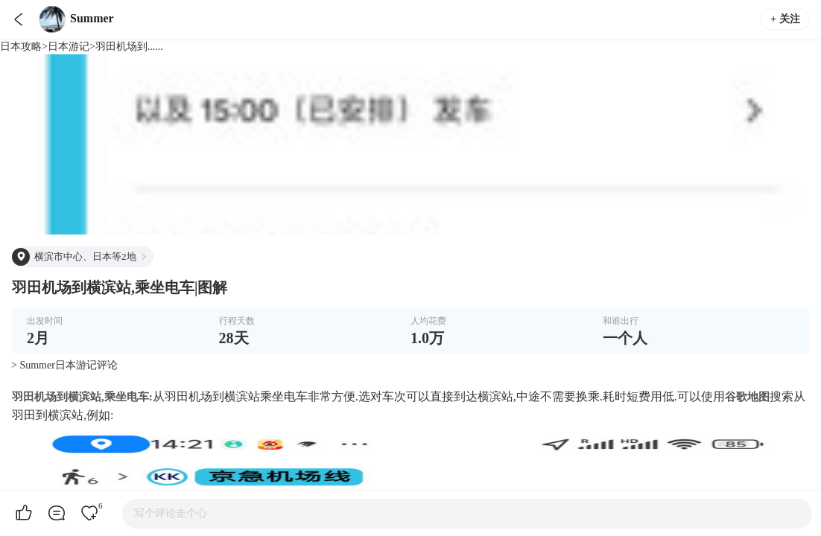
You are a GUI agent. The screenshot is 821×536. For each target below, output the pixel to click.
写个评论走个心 (170, 513)
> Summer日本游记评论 (64, 365)
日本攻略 (21, 46)
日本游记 (68, 46)
